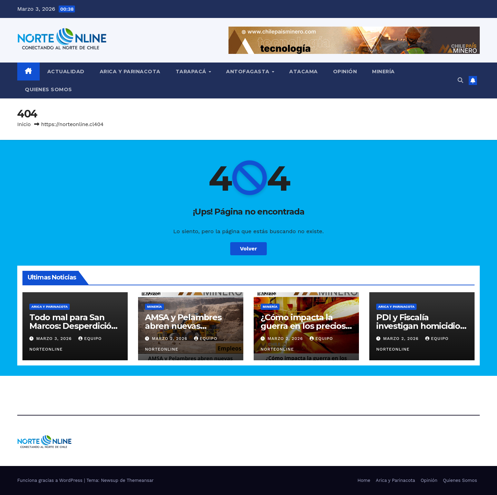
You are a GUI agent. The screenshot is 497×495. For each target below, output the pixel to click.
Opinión (345, 71)
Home (364, 480)
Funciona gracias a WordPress (50, 480)
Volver (248, 248)
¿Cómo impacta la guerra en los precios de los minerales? (303, 326)
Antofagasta (248, 71)
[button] (460, 80)
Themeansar (140, 480)
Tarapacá (192, 71)
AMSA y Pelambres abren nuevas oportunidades (183, 326)
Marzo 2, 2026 (170, 338)
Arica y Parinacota (130, 71)
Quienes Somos (48, 89)
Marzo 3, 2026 (55, 338)
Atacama (303, 71)
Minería (383, 71)
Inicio (24, 124)
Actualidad (66, 71)
